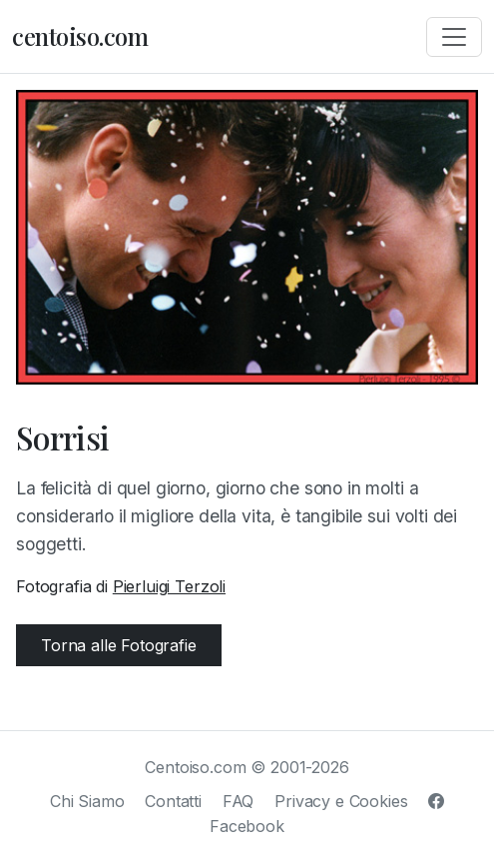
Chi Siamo (87, 801)
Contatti (173, 801)
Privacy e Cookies (340, 801)
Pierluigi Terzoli (169, 586)
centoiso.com (80, 36)
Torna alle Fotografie (119, 645)
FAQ (238, 801)
